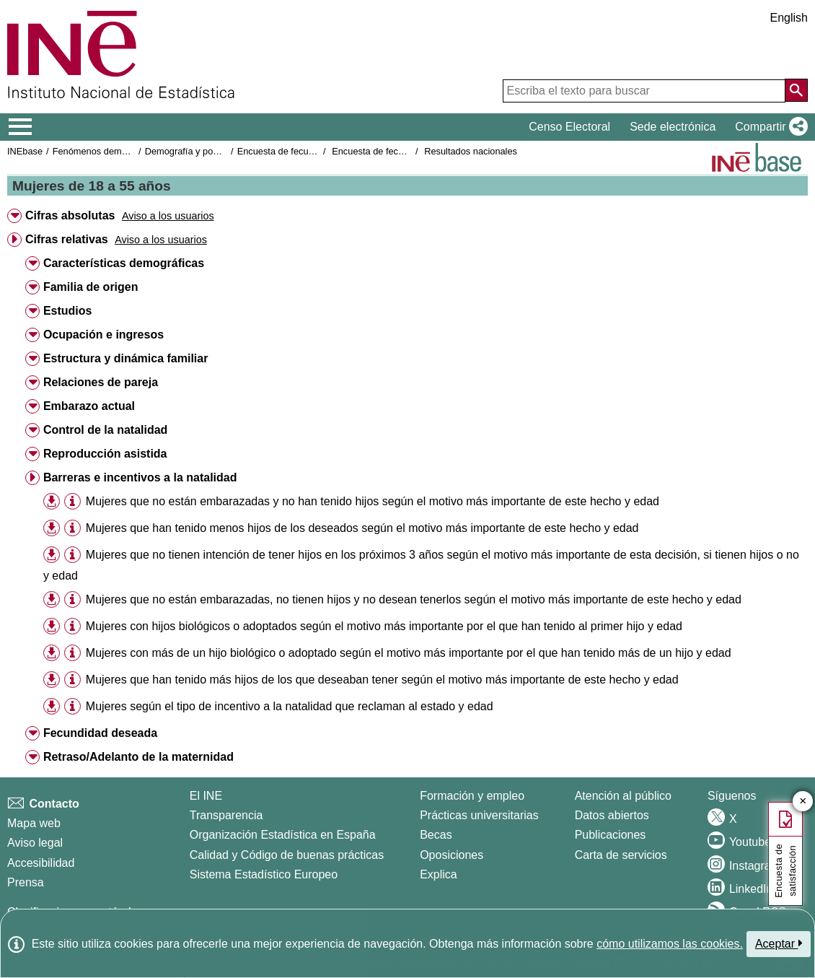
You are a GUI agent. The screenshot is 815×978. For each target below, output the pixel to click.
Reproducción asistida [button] (105, 453)
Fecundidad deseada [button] (100, 733)
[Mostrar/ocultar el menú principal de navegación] (20, 127)
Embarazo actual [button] (89, 406)
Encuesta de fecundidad (286, 151)
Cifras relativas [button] (66, 239)
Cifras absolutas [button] (70, 215)
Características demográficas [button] (123, 263)
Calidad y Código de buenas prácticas (287, 855)
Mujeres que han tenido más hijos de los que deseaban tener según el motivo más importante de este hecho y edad (382, 679)
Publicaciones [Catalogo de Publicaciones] (610, 835)
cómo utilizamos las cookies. (669, 944)
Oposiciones (451, 855)
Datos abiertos (612, 815)
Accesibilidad (40, 863)
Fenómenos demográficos (106, 151)
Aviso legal (35, 843)
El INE (206, 796)
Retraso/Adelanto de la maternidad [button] (138, 757)
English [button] (789, 18)
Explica (438, 874)
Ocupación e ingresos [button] (103, 334)
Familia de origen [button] (90, 287)
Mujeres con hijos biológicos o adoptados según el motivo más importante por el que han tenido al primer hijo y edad (384, 626)
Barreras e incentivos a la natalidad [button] (140, 477)
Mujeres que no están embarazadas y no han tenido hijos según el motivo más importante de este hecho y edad (372, 501)
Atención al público (623, 796)
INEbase (25, 151)
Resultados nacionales (470, 151)
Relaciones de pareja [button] (100, 382)
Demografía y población (193, 151)
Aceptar (778, 943)
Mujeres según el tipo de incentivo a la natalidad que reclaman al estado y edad (289, 706)
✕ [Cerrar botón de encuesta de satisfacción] (803, 801)
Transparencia (226, 815)
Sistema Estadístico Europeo (264, 874)
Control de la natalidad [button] (105, 430)
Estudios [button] (67, 311)
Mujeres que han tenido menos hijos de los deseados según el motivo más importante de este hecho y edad (362, 528)
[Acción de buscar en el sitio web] (796, 90)
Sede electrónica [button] (672, 127)
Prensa (25, 882)
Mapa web (34, 823)
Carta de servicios (621, 855)
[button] (768, 127)
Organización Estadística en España (283, 835)
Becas (435, 835)
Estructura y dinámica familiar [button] (125, 358)
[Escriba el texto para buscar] (644, 90)
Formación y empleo (472, 796)
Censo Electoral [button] (569, 127)
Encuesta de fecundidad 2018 (393, 151)
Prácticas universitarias (479, 815)
